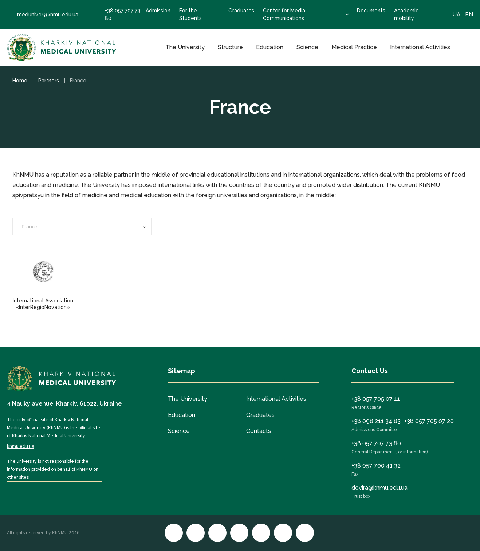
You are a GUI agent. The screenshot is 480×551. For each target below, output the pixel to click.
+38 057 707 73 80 (117, 14)
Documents (371, 10)
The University (185, 47)
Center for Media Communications (284, 14)
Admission (158, 10)
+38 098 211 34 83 (376, 421)
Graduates (241, 10)
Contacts (258, 430)
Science (307, 47)
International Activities (420, 47)
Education (269, 47)
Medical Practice (354, 47)
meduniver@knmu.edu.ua (42, 14)
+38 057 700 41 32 (376, 465)
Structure (230, 47)
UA (456, 14)
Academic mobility (406, 14)
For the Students (190, 14)
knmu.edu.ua (20, 446)
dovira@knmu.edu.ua (379, 487)
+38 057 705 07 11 (375, 398)
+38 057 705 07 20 (429, 421)
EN (469, 14)
